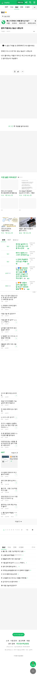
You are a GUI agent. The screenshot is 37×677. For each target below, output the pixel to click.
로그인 (10, 126)
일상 (16, 7)
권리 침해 (11, 643)
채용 (28, 641)
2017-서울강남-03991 (19, 649)
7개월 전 (3, 31)
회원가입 (20, 2)
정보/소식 (16, 240)
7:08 (33, 547)
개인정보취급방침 (22, 643)
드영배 (27, 7)
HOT (6, 7)
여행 (8, 23)
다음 (27, 529)
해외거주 (22, 23)
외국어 (14, 23)
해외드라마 (32, 23)
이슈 (11, 7)
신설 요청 (6, 16)
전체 (3, 240)
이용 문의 (13, 641)
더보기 (14, 453)
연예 (21, 7)
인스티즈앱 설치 (19, 634)
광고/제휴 (22, 641)
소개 (7, 641)
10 (21, 530)
